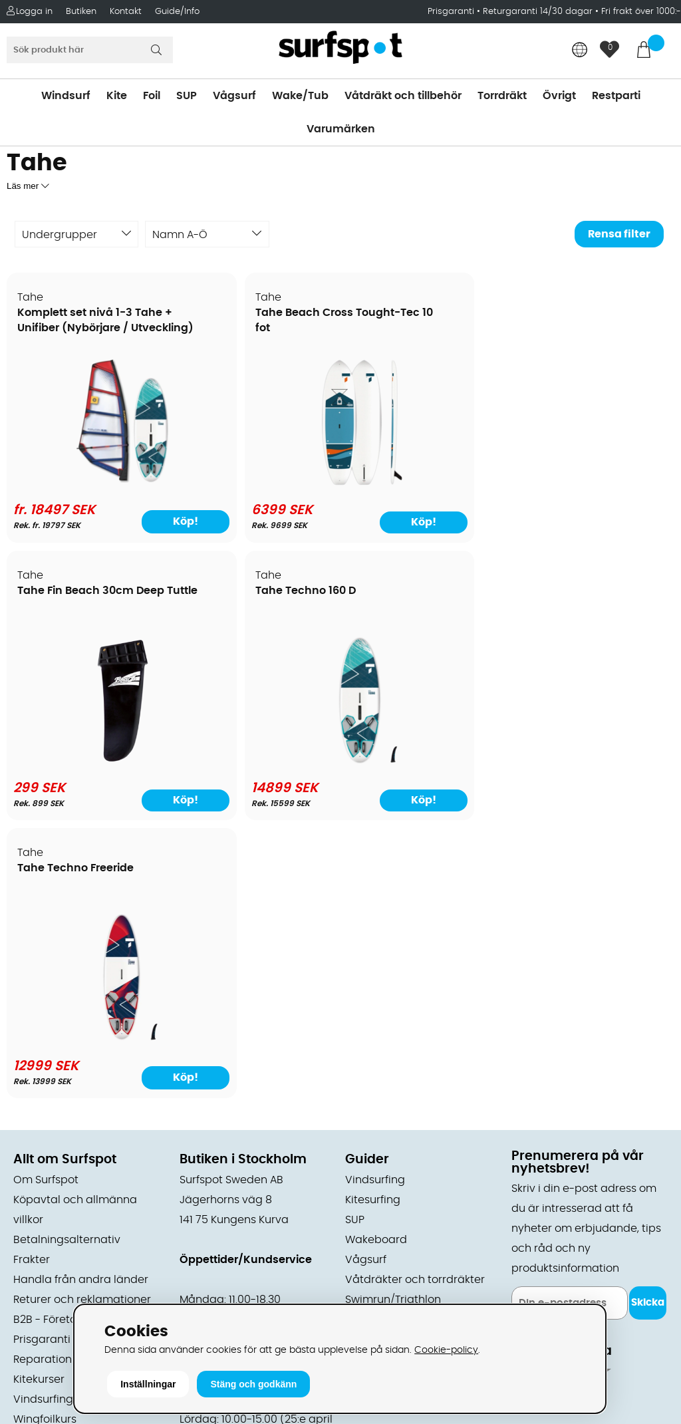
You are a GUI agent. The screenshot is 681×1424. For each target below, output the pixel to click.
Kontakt (126, 11)
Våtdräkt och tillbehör (403, 95)
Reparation (42, 1081)
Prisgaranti (452, 11)
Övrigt (559, 95)
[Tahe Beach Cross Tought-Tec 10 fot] (256, 483)
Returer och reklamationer (82, 1021)
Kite (116, 95)
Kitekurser (39, 1101)
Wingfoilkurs (44, 1141)
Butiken (81, 11)
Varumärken (341, 129)
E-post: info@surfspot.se (246, 1301)
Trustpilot (535, 1251)
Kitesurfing (372, 922)
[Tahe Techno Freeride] (87, 761)
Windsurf (65, 95)
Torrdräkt (502, 95)
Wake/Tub (300, 95)
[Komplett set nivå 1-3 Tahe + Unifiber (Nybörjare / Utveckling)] (87, 483)
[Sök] (90, 50)
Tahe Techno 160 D (575, 313)
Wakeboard (376, 961)
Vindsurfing (375, 902)
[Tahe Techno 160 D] (594, 483)
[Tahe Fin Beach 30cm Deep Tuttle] (424, 483)
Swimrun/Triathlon (393, 1021)
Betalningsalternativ (66, 961)
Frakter (31, 981)
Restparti (616, 95)
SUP (186, 95)
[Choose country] (580, 51)
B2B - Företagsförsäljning (79, 1041)
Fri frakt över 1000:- (641, 11)
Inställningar (148, 1384)
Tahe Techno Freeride (76, 591)
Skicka (647, 1025)
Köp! (130, 521)
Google (530, 1118)
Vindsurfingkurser (59, 1121)
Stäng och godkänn (253, 1384)
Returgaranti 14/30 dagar (538, 11)
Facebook (537, 1184)
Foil (151, 95)
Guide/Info (177, 11)
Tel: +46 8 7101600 (227, 1281)
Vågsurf (234, 95)
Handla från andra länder (80, 1001)
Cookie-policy (446, 1350)
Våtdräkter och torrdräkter (415, 1001)
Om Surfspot (45, 902)
